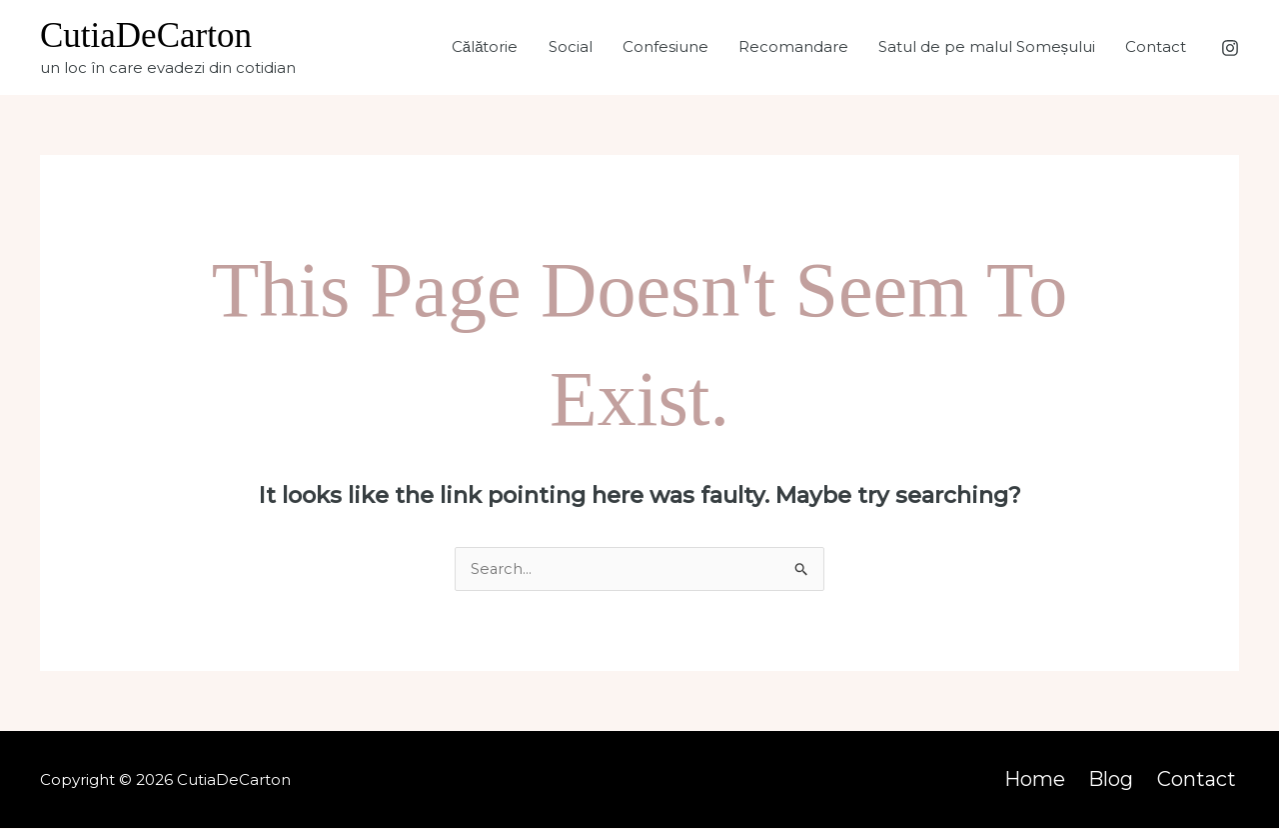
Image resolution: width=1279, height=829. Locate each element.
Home (1044, 780)
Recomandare (793, 46)
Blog (1117, 780)
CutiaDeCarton (146, 35)
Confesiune (665, 46)
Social (571, 46)
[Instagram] (1230, 48)
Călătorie (485, 46)
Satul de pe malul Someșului (987, 46)
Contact (1155, 46)
